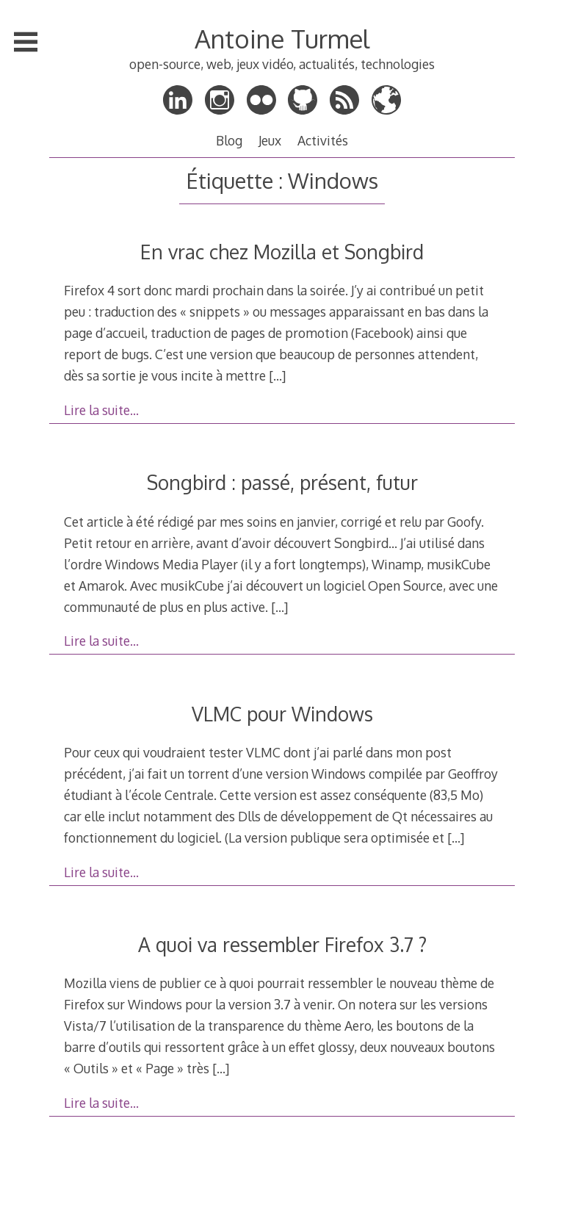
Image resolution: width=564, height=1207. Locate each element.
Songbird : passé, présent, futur (282, 482)
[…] (277, 375)
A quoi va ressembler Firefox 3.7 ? (282, 944)
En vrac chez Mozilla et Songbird (282, 251)
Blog (229, 140)
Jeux (269, 140)
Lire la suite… (101, 410)
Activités (322, 140)
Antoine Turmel (282, 38)
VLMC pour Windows (282, 714)
